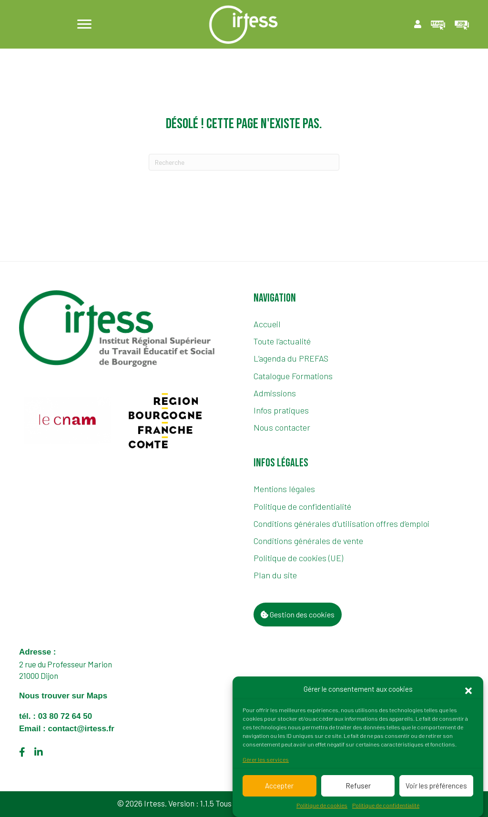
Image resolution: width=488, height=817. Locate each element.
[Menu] (84, 24)
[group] (67, 420)
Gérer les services (266, 760)
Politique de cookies (321, 806)
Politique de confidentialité (385, 806)
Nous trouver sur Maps (64, 695)
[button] (468, 690)
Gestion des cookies (298, 614)
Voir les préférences (436, 786)
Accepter (279, 786)
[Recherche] (244, 162)
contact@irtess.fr (81, 728)
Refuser (358, 786)
